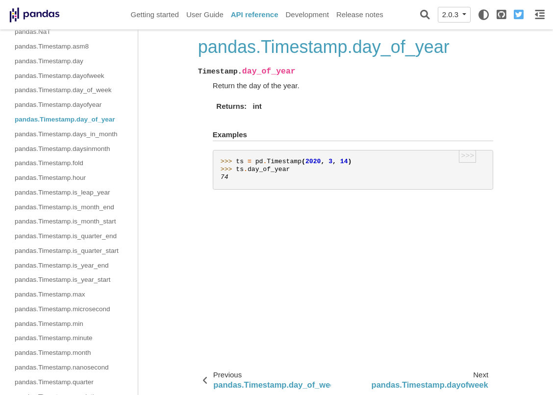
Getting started (155, 14)
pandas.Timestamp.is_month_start (65, 221)
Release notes (359, 14)
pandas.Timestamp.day (49, 61)
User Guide (205, 14)
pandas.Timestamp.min (49, 323)
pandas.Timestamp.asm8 (52, 46)
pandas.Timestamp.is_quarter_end (66, 236)
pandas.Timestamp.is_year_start (62, 279)
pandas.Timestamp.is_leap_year (62, 192)
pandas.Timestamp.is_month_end (64, 207)
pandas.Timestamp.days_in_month (66, 134)
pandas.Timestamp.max (50, 294)
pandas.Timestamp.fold (49, 163)
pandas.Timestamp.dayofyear (58, 104)
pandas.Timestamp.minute (54, 338)
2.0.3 (451, 14)
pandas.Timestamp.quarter (54, 382)
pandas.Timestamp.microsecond (62, 309)
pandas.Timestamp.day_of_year (65, 119)
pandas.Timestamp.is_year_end (62, 265)
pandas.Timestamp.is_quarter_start (67, 250)
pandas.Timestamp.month (53, 352)
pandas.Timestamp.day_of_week (63, 90)
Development (306, 14)
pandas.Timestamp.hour (50, 177)
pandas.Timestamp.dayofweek (59, 75)
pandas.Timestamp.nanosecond (62, 367)
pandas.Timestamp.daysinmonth (62, 148)
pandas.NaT (33, 31)
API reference (254, 14)
